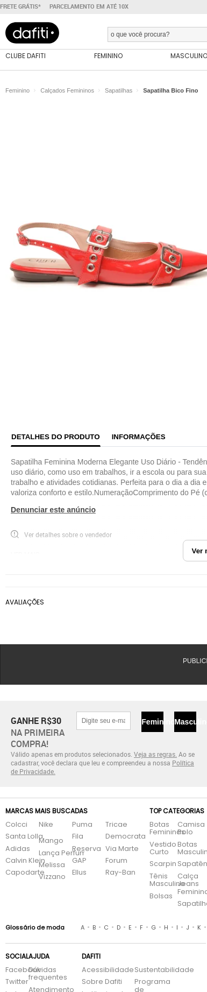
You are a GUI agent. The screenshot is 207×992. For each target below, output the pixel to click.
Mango (51, 841)
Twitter (11, 982)
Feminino (152, 721)
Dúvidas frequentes (47, 974)
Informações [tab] (139, 437)
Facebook (11, 970)
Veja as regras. (155, 754)
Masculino (185, 721)
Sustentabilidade (149, 970)
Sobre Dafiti (102, 982)
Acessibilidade (108, 970)
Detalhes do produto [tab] (55, 437)
